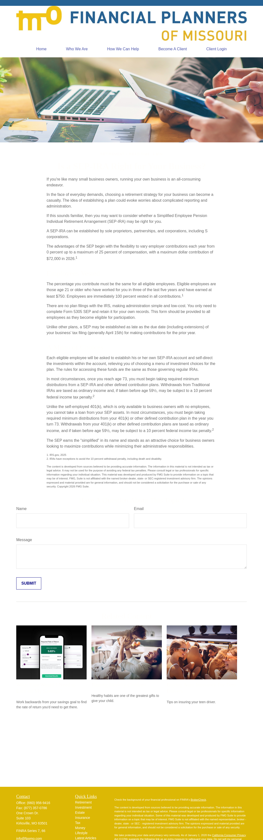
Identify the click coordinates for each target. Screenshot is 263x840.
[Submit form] (28, 583)
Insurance (82, 818)
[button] (41, 49)
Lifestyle (81, 833)
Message (24, 540)
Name (21, 509)
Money (80, 828)
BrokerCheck (198, 799)
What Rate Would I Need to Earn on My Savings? (45, 688)
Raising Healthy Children (118, 685)
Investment (83, 807)
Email (139, 509)
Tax (78, 823)
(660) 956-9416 (38, 803)
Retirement (83, 802)
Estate (80, 812)
